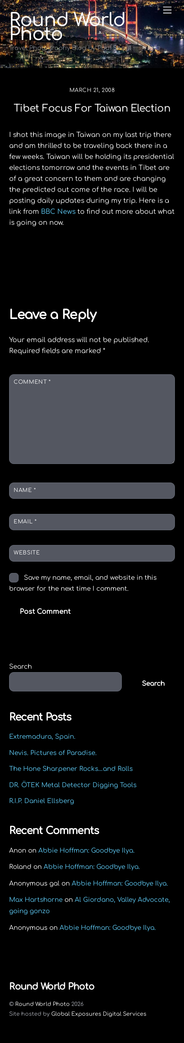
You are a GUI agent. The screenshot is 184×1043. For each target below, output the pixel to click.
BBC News (58, 211)
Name (25, 490)
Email (25, 522)
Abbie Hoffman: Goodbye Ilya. (86, 850)
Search (20, 666)
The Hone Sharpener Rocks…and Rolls (71, 768)
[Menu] (167, 10)
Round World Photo (42, 1004)
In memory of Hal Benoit (64, 261)
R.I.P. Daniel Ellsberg (41, 801)
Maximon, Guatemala (123, 274)
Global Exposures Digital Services (98, 1014)
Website (27, 553)
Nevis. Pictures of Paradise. (53, 753)
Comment (32, 382)
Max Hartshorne (36, 899)
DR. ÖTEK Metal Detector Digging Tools (73, 785)
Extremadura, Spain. (42, 736)
